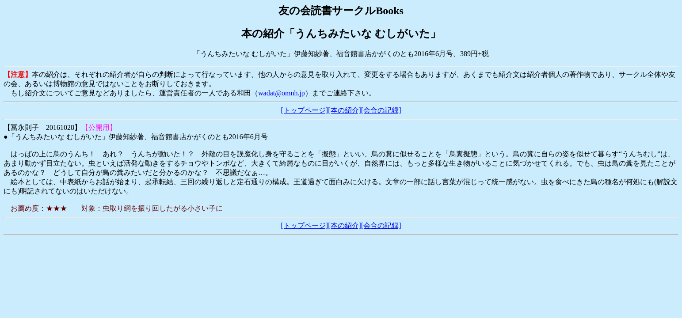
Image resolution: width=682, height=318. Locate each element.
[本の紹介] (344, 110)
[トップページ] (304, 110)
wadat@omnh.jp (281, 93)
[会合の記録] (381, 110)
